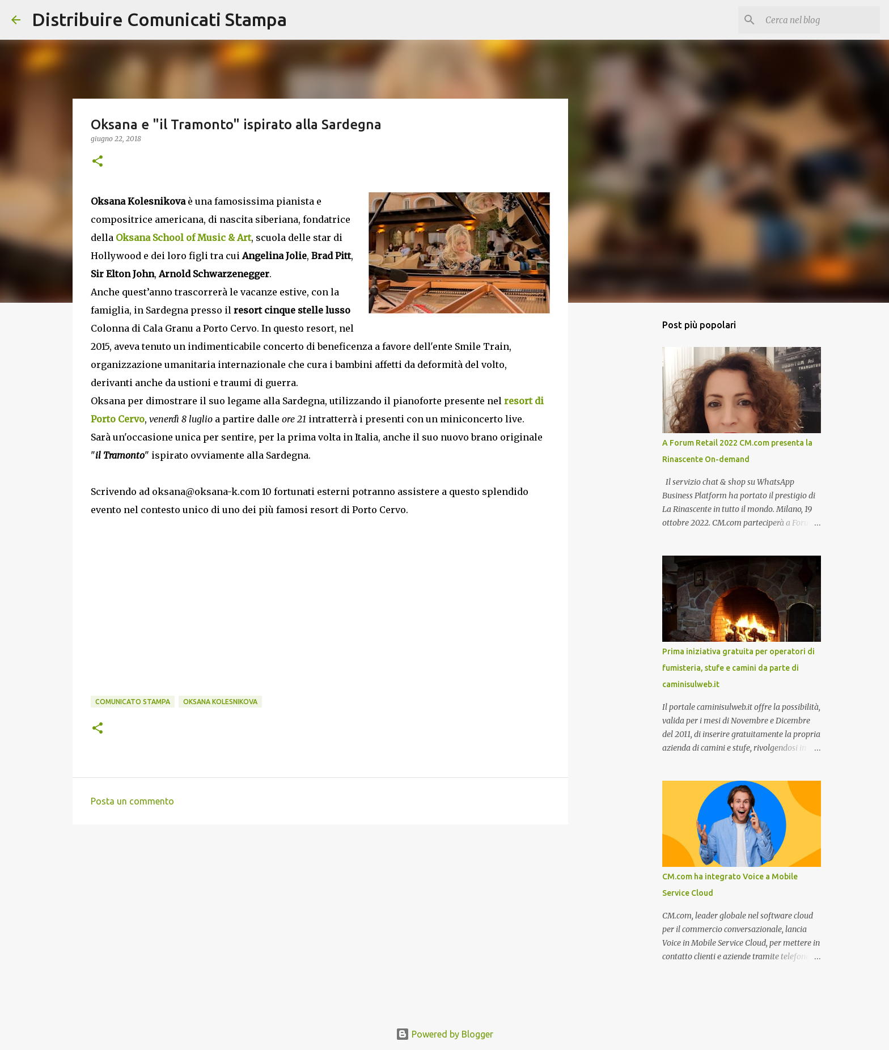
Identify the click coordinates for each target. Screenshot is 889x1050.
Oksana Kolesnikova (220, 701)
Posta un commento (132, 801)
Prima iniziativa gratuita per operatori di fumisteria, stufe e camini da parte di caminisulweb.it (738, 668)
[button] (97, 162)
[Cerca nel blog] (820, 19)
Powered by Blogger (444, 1034)
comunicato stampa (132, 701)
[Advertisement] (320, 920)
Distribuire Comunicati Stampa (159, 19)
